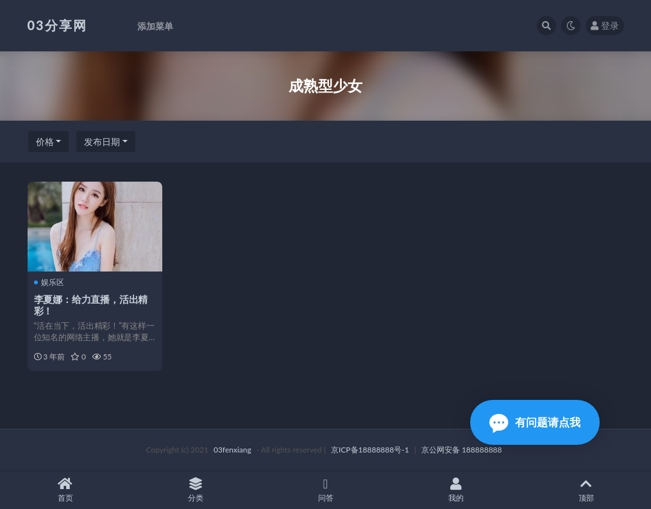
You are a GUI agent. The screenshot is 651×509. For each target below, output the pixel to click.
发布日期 (102, 141)
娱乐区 (49, 282)
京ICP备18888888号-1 (370, 449)
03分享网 (57, 25)
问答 (325, 490)
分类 (195, 490)
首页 (65, 490)
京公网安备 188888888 (461, 449)
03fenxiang (232, 449)
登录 (605, 25)
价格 (45, 141)
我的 (456, 490)
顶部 (586, 490)
